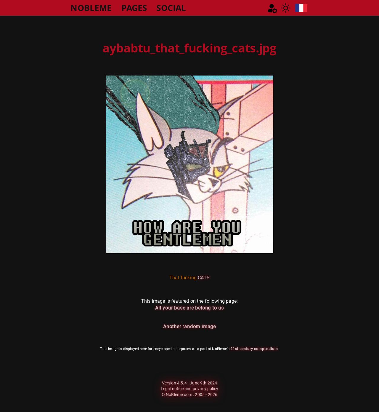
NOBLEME (91, 7)
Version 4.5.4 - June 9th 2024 (189, 383)
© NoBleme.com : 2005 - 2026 (189, 394)
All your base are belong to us (189, 308)
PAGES (134, 7)
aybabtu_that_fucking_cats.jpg (189, 48)
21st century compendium (254, 349)
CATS (204, 277)
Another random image (189, 326)
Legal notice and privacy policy (189, 388)
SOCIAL (171, 7)
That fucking (183, 277)
